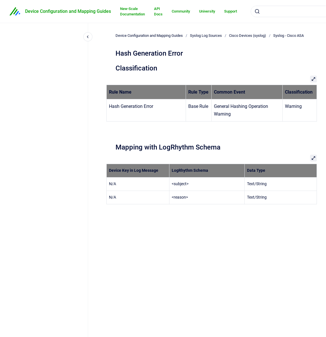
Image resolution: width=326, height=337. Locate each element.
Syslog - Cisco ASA (288, 35)
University (207, 11)
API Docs (158, 12)
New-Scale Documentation (132, 12)
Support (230, 11)
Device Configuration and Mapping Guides (68, 11)
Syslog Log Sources (206, 35)
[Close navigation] (87, 36)
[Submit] (257, 11)
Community (181, 11)
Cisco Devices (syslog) (247, 35)
